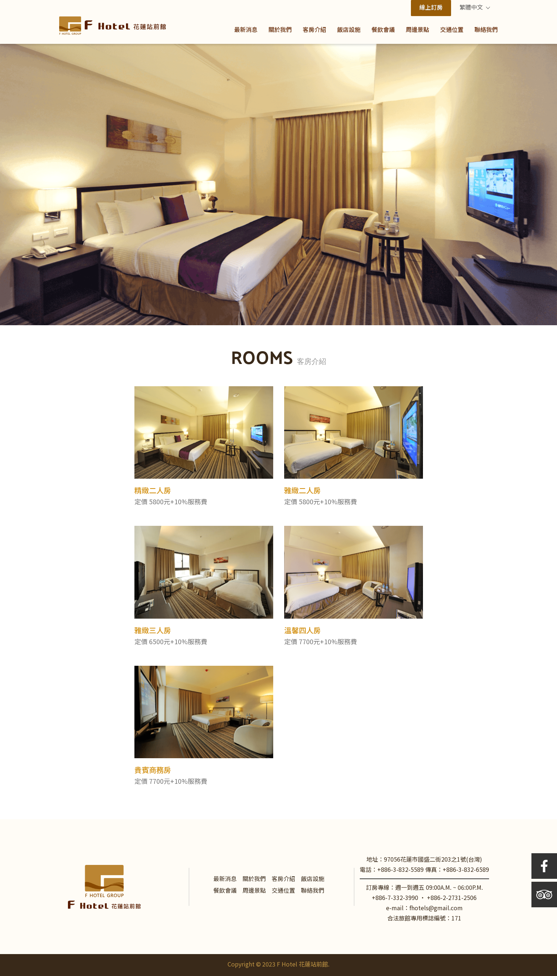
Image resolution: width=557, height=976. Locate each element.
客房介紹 (283, 879)
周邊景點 (254, 891)
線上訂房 (431, 8)
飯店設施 (312, 879)
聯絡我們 (312, 891)
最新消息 (225, 879)
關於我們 (254, 879)
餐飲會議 (225, 891)
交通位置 (283, 891)
